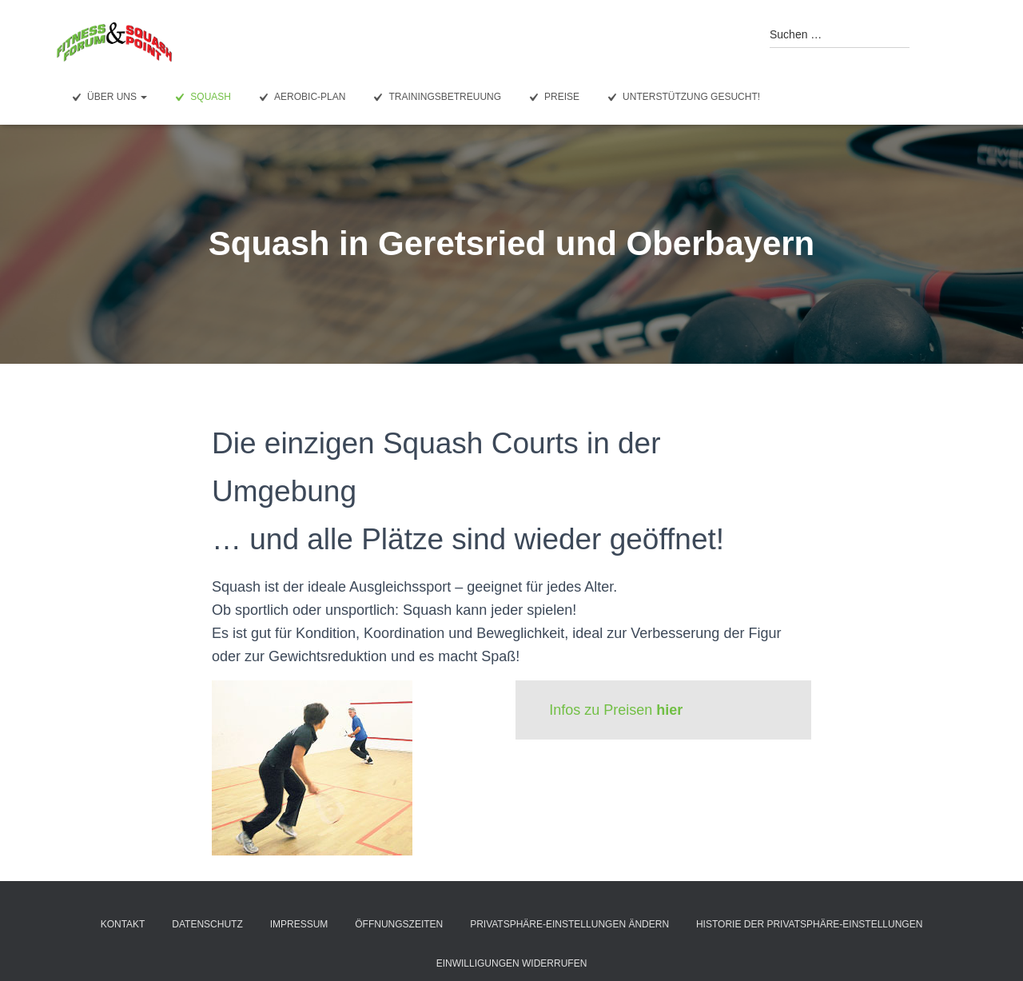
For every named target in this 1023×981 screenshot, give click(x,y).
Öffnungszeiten (399, 924)
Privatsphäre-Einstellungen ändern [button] (569, 924)
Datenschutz (207, 924)
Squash (201, 98)
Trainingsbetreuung (435, 98)
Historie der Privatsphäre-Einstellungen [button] (809, 924)
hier (669, 710)
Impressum (299, 924)
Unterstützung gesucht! (681, 98)
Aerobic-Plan (300, 98)
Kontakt (123, 924)
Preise (552, 98)
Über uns (107, 98)
